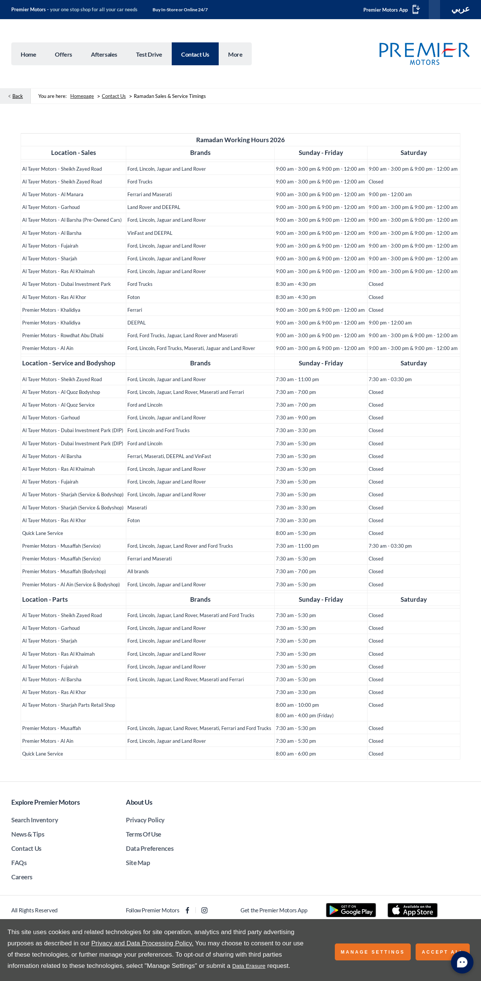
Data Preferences (149, 850)
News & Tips (27, 836)
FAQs (18, 864)
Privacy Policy (145, 821)
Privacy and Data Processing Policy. (142, 943)
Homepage (82, 98)
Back (17, 98)
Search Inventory (34, 821)
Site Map (138, 864)
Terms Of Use (143, 836)
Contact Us (114, 98)
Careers (21, 878)
